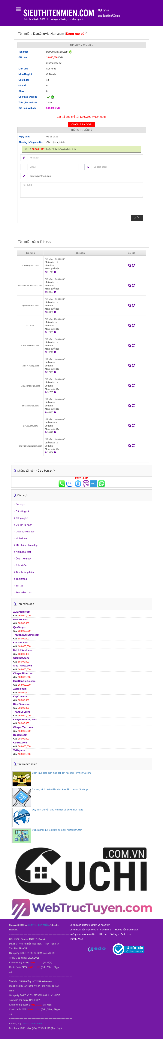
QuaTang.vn (20, 627)
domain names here (32, 1023)
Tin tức (18, 585)
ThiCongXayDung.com (26, 634)
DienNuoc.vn (20, 619)
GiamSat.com (21, 658)
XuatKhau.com (21, 611)
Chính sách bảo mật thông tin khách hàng (90, 929)
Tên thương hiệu (24, 572)
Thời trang (20, 578)
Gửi (136, 218)
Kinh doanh (21, 538)
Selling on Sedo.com (120, 934)
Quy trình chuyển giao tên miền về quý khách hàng (57, 809)
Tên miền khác (23, 592)
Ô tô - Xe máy (22, 558)
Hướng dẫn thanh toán (126, 929)
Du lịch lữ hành (23, 524)
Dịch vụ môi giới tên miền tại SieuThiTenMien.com (57, 830)
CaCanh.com (20, 642)
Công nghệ (21, 518)
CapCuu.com (20, 696)
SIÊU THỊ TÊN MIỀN (38, 925)
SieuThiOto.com (22, 665)
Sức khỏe (20, 565)
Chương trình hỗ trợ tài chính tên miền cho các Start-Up (60, 789)
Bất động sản (22, 511)
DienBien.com (21, 704)
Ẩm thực (19, 504)
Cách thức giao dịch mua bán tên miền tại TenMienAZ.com (61, 773)
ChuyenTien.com (23, 727)
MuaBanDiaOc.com (24, 681)
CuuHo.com (20, 742)
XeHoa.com (20, 688)
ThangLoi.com (21, 711)
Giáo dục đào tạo (24, 531)
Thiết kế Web (76, 939)
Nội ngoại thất (22, 551)
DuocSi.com (20, 734)
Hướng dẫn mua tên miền (82, 934)
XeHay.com (19, 750)
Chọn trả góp (81, 124)
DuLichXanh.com (23, 650)
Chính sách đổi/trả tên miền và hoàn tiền (90, 925)
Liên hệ (103, 934)
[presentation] (48, 207)
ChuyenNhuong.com (25, 719)
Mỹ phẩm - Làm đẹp (26, 545)
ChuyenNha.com (23, 673)
